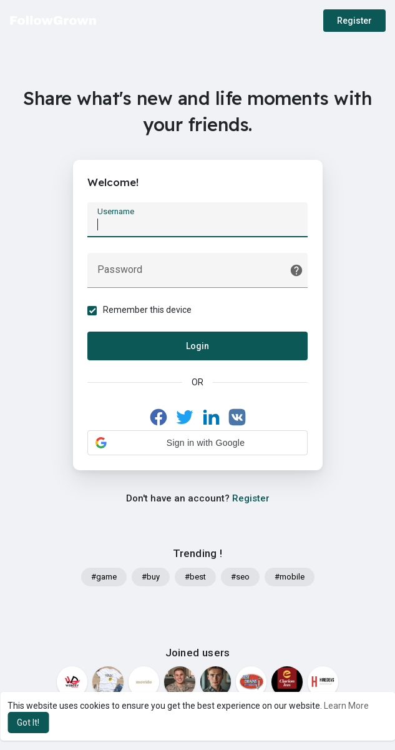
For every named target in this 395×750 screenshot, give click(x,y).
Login (197, 347)
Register (354, 21)
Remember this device (148, 310)
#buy (151, 578)
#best (195, 578)
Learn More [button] (346, 706)
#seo (240, 578)
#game (104, 578)
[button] (198, 443)
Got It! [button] (28, 723)
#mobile (290, 578)
